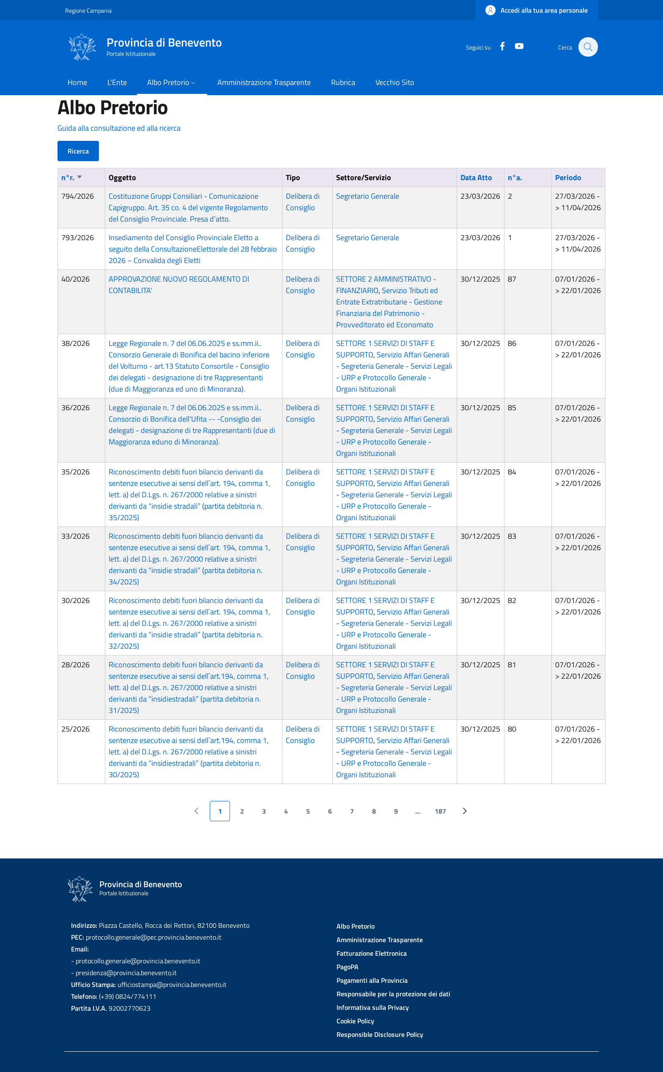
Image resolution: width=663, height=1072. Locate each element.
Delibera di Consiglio (303, 201)
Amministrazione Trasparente (380, 940)
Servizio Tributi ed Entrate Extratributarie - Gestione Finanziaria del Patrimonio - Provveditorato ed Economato (389, 307)
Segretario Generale (367, 196)
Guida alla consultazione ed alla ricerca (119, 128)
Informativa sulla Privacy (373, 1007)
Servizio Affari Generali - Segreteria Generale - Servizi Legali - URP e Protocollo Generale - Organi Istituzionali (394, 372)
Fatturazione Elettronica (372, 953)
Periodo (568, 177)
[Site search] (588, 47)
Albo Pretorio (356, 926)
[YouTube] (514, 46)
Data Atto (476, 177)
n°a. (515, 177)
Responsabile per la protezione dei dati (393, 994)
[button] (536, 10)
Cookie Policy (355, 1021)
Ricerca (78, 151)
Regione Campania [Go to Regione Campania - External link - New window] (88, 10)
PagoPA (348, 967)
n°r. (72, 177)
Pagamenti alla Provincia (372, 980)
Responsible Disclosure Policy (380, 1034)
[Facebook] (497, 46)
